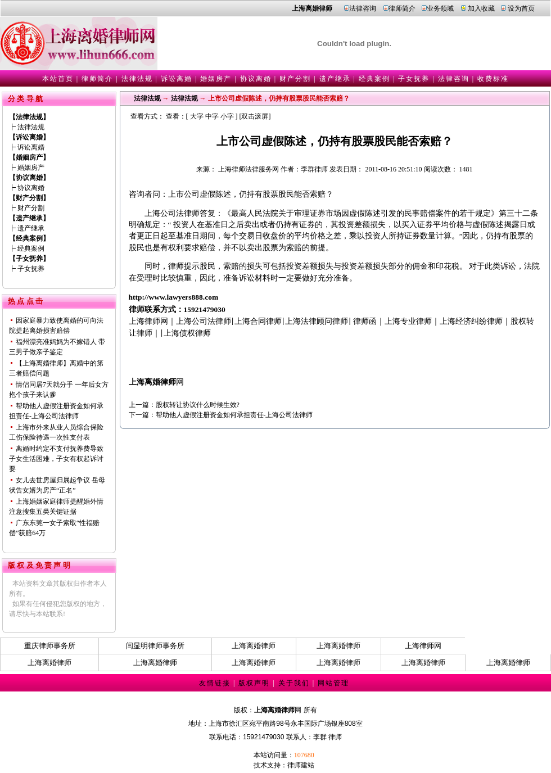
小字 (227, 116)
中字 (212, 116)
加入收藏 (481, 8)
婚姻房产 (216, 79)
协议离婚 (256, 79)
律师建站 (300, 765)
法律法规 (137, 79)
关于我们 (294, 683)
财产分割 (295, 79)
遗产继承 (335, 79)
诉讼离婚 (176, 79)
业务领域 (440, 8)
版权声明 (254, 683)
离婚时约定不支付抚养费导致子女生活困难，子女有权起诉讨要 (56, 459)
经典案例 (374, 79)
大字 (197, 116)
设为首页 (521, 8)
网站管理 (333, 683)
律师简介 (402, 8)
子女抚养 (414, 79)
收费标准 (493, 79)
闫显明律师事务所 (155, 645)
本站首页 (58, 79)
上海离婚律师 (254, 645)
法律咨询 (362, 8)
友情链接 (215, 683)
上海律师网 (423, 645)
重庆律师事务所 (49, 645)
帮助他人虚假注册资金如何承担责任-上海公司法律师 (234, 415)
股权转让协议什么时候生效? (198, 405)
